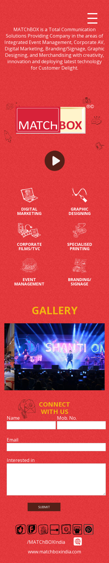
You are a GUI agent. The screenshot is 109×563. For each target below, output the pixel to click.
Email (12, 440)
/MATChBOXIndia (46, 542)
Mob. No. (67, 418)
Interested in (21, 460)
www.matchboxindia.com (54, 551)
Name (13, 418)
